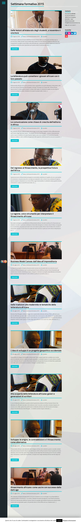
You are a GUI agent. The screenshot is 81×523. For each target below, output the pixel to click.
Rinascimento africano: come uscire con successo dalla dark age (36, 488)
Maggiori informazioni (69, 520)
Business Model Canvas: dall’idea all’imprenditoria (34, 261)
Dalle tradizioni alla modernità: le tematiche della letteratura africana (33, 306)
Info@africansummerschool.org (72, 22)
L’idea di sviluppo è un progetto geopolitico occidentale (36, 350)
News (24, 36)
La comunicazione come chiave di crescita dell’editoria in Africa (36, 123)
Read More (15, 49)
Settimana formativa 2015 (33, 36)
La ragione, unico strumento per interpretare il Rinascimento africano (32, 215)
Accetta (59, 520)
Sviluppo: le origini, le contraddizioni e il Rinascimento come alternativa (36, 441)
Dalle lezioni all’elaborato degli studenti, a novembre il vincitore (36, 31)
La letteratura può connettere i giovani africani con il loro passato (35, 77)
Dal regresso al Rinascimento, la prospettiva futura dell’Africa (34, 169)
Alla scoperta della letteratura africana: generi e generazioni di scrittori (33, 395)
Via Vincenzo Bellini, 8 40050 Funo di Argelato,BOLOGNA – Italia (70, 17)
